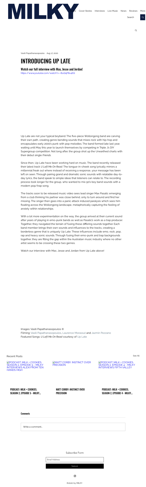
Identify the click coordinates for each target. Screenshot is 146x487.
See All (136, 356)
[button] (136, 30)
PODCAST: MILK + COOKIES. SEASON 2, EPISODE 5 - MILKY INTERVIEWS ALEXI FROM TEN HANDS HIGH (24, 391)
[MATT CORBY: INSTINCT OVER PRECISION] (73, 372)
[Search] (130, 17)
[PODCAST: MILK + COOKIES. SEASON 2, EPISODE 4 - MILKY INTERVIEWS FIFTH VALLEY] (119, 372)
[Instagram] (74, 476)
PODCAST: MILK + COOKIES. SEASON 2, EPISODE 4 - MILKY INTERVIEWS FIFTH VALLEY (116, 391)
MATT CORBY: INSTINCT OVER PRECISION (70, 391)
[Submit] (75, 466)
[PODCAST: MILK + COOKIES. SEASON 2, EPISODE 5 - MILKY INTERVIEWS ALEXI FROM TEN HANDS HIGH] (27, 372)
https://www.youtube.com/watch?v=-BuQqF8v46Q (48, 73)
